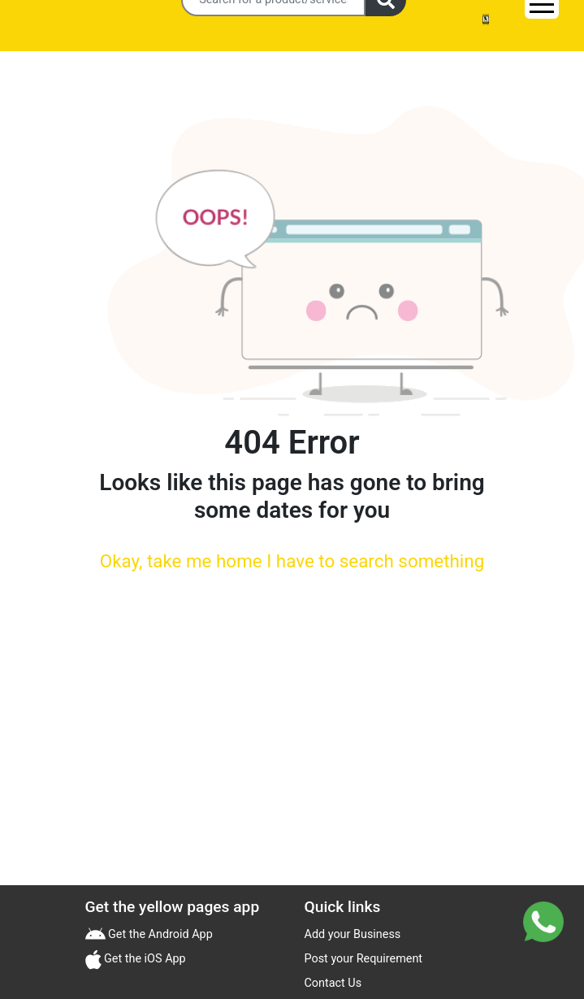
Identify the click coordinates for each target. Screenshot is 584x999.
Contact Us (333, 983)
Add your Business (353, 934)
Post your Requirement (364, 959)
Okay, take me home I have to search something (292, 560)
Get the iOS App (144, 959)
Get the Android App (159, 934)
